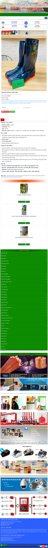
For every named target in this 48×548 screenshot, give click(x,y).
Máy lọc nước (3, 349)
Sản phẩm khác (4, 343)
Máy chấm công (4, 253)
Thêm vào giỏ (5, 111)
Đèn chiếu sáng (4, 297)
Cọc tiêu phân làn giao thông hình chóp (24, 237)
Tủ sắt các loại (4, 333)
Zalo (41, 546)
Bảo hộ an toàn (4, 312)
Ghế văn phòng (4, 330)
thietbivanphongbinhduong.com (15, 169)
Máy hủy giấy (3, 266)
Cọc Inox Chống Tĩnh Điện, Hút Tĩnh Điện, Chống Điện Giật (24, 216)
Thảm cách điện (4, 286)
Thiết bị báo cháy (4, 302)
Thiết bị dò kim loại (4, 260)
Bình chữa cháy (4, 294)
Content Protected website (35, 545)
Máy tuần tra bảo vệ (5, 263)
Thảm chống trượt (4, 289)
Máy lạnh (3, 346)
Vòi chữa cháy (4, 299)
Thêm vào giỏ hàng (22, 201)
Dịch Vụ (2, 325)
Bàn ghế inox (3, 284)
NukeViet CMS (27, 545)
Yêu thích (27, 201)
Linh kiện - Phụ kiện (5, 323)
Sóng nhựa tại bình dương (6, 281)
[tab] (2, 120)
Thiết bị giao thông (4, 315)
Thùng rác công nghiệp (5, 276)
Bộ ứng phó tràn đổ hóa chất (6, 317)
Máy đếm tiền (3, 255)
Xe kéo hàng (3, 292)
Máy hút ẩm (3, 271)
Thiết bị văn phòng (4, 328)
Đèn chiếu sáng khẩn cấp (6, 307)
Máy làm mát (3, 268)
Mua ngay (12, 111)
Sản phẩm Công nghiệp (5, 279)
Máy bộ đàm (3, 258)
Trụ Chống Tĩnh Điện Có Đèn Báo (24, 194)
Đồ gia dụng (3, 341)
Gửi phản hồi (4, 545)
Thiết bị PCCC (4, 304)
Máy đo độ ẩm (4, 336)
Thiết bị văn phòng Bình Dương (14, 545)
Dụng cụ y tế (3, 338)
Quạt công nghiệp (4, 273)
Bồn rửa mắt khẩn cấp (5, 320)
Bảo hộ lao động (4, 310)
